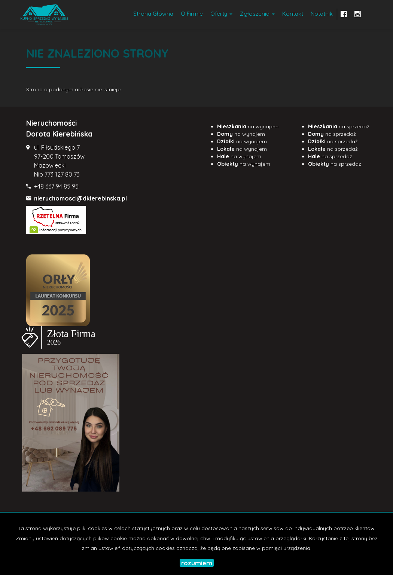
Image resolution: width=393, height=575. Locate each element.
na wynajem (247, 126)
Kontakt (292, 13)
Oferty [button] (221, 13)
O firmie (192, 13)
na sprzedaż (338, 126)
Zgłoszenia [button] (257, 13)
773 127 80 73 (62, 174)
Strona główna (153, 13)
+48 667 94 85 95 (56, 186)
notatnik (322, 13)
